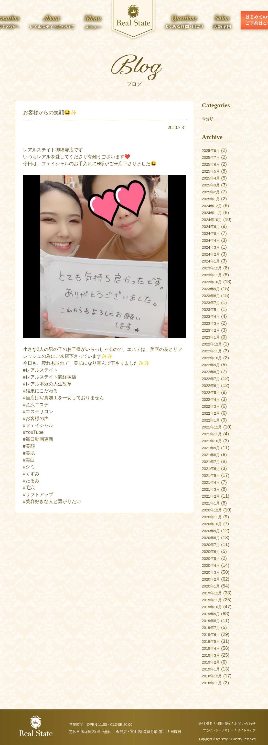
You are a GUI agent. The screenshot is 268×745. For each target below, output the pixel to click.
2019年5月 (213, 641)
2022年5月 (213, 392)
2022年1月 (213, 420)
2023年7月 (213, 302)
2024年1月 (213, 261)
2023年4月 (213, 316)
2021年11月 (214, 433)
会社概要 (205, 723)
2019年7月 (213, 627)
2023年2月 (213, 330)
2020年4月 (213, 565)
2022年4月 (213, 399)
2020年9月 (213, 530)
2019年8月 (213, 620)
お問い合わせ (245, 723)
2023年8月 (213, 295)
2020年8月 (213, 537)
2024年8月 (213, 233)
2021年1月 (213, 503)
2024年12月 (214, 205)
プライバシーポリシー (213, 730)
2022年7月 (213, 378)
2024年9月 (213, 226)
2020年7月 (213, 544)
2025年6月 (213, 164)
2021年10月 (214, 440)
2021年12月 (214, 426)
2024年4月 (213, 240)
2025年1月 (213, 198)
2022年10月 (214, 357)
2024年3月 (213, 247)
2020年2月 (213, 579)
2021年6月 (213, 468)
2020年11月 (214, 516)
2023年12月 (214, 267)
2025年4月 (213, 178)
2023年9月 (213, 288)
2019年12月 (214, 592)
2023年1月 (213, 337)
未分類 (209, 118)
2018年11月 (214, 682)
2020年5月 (213, 558)
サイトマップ (245, 730)
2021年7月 (213, 461)
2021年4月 (213, 482)
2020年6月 (213, 551)
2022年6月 (213, 385)
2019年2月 (213, 662)
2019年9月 (213, 613)
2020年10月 (214, 523)
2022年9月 (213, 364)
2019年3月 (213, 655)
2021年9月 (213, 447)
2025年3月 (213, 184)
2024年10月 (214, 219)
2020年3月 (213, 572)
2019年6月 (213, 634)
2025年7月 (213, 157)
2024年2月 (213, 254)
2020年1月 (213, 586)
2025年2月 (213, 191)
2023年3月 (213, 323)
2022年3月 (213, 406)
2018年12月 (214, 675)
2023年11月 (214, 274)
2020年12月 (214, 509)
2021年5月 (213, 475)
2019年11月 (214, 599)
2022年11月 (214, 350)
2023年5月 (213, 309)
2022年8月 (213, 371)
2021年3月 (213, 489)
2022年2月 (213, 413)
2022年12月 (214, 344)
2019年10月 (214, 606)
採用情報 (223, 723)
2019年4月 (213, 648)
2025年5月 (213, 171)
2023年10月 (214, 281)
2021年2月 (213, 496)
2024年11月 (214, 212)
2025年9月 (213, 150)
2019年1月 (213, 668)
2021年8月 (213, 454)
